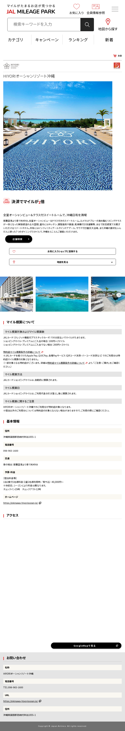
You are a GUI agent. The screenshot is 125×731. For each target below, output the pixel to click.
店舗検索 (18, 239)
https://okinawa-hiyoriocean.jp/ (20, 502)
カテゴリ (15, 39)
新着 (109, 39)
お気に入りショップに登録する (62, 251)
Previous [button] (6, 294)
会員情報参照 (96, 9)
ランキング (78, 39)
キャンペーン (47, 39)
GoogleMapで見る (85, 645)
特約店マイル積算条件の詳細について (22, 352)
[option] (62, 295)
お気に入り (76, 9)
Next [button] (118, 294)
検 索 (87, 24)
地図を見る (62, 262)
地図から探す (108, 24)
